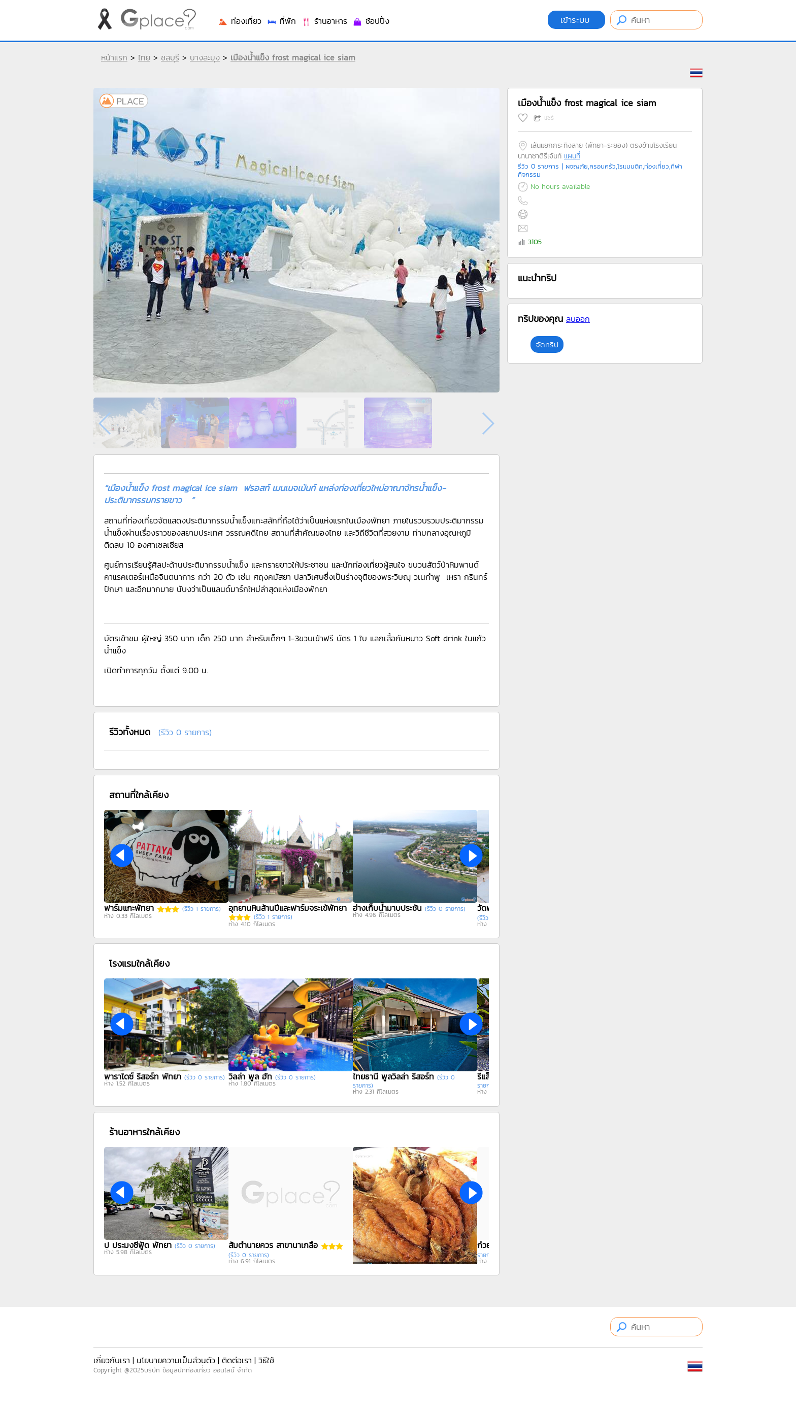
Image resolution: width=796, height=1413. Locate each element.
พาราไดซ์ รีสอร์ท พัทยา (142, 1076)
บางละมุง (205, 57)
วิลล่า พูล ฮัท (250, 1076)
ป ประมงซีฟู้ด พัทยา (138, 1245)
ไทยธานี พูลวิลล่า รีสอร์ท (393, 1076)
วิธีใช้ (266, 1360)
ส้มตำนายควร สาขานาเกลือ (273, 1245)
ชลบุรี (170, 57)
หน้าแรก (114, 57)
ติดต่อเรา (237, 1360)
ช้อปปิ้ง (370, 21)
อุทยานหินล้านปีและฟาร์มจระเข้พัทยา (287, 908)
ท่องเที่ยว (239, 21)
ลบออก (578, 319)
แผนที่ (572, 156)
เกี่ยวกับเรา (111, 1360)
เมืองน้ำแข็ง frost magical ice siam (292, 57)
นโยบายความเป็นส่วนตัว (176, 1360)
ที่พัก (281, 21)
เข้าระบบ (576, 19)
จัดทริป (547, 344)
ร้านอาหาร (324, 21)
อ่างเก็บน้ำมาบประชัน (387, 908)
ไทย (144, 57)
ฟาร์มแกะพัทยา (129, 908)
